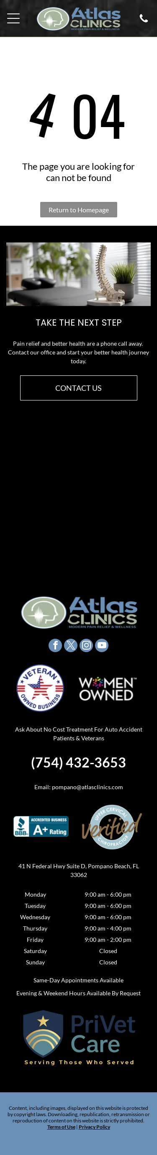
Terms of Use (61, 1127)
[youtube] (101, 646)
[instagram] (86, 646)
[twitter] (70, 646)
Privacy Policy (94, 1127)
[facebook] (55, 646)
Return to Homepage (79, 210)
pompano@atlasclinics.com (87, 786)
